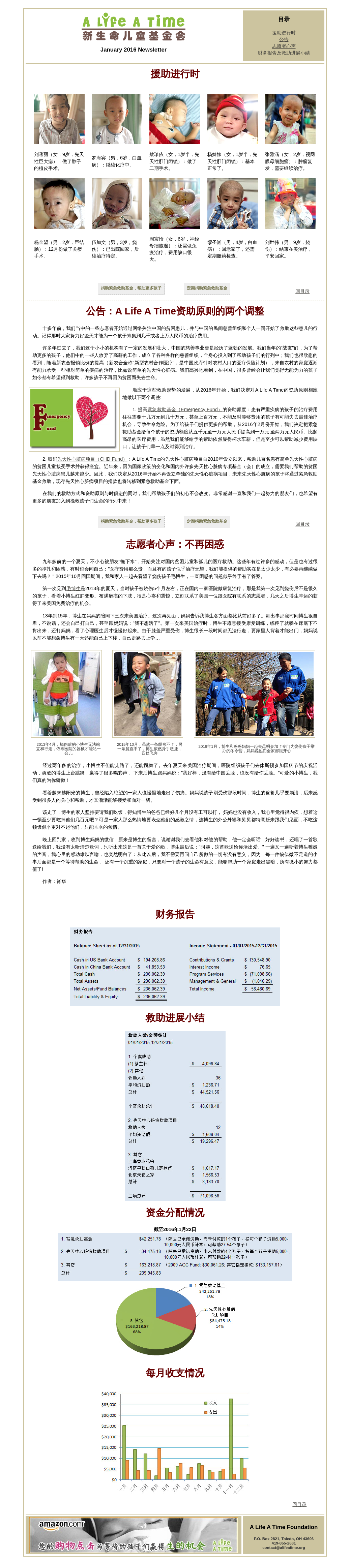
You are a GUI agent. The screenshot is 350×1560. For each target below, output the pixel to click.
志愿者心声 (284, 46)
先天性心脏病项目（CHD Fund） (92, 459)
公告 (284, 39)
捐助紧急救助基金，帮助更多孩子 (131, 288)
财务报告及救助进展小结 (284, 53)
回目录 (302, 291)
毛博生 (73, 588)
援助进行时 (284, 32)
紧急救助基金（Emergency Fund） (185, 409)
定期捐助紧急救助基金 (207, 288)
